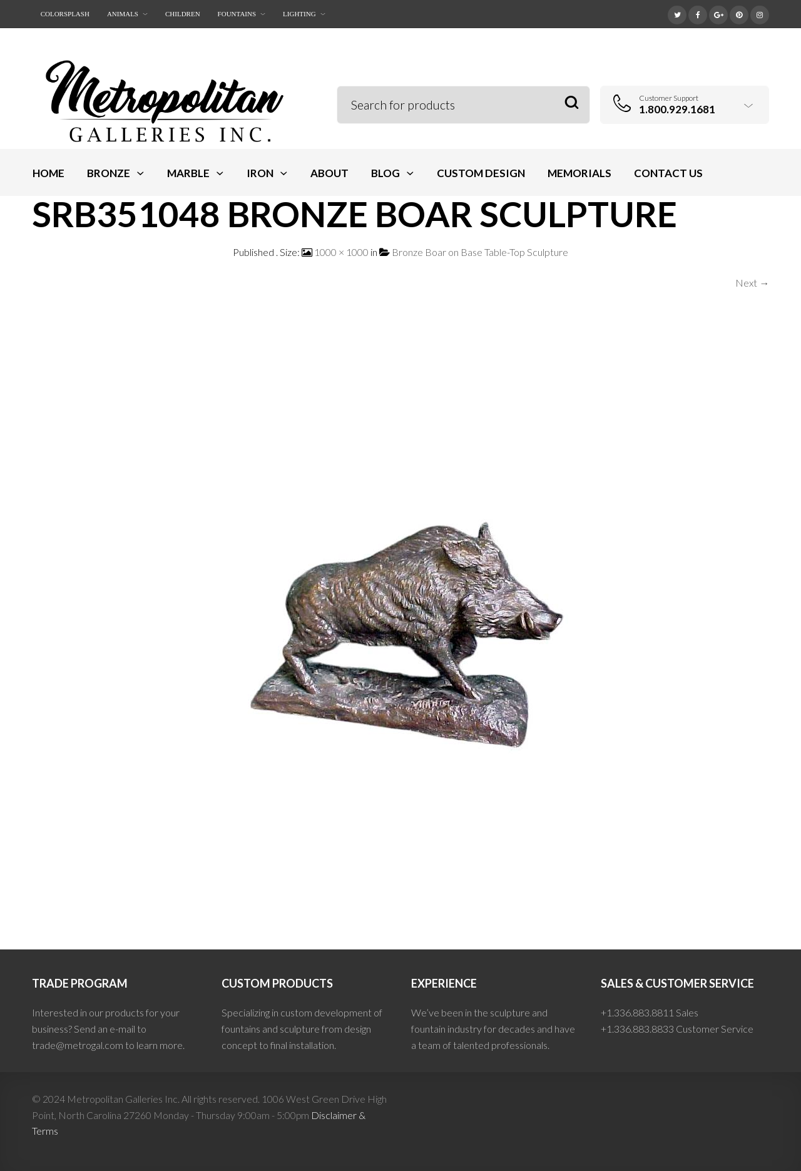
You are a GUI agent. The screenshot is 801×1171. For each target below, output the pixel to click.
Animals (122, 14)
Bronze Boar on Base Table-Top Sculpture (480, 252)
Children (182, 14)
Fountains (237, 14)
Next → (752, 283)
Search (571, 103)
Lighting (299, 14)
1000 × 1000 (341, 252)
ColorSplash (65, 14)
